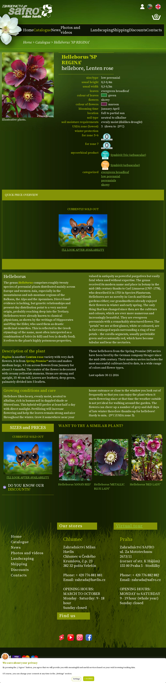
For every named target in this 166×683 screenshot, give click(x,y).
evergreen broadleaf (115, 172)
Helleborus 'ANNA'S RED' (74, 484)
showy (105, 185)
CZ (149, 6)
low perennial (110, 176)
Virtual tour (129, 526)
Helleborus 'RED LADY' (145, 484)
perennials (108, 180)
